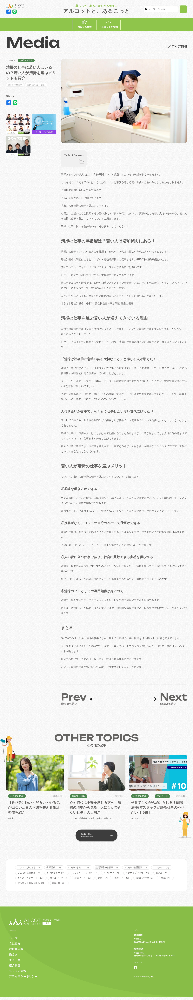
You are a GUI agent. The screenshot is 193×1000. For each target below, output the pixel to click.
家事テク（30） (122, 879)
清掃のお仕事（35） (146, 879)
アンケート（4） (111, 874)
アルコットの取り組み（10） (32, 884)
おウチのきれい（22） (79, 869)
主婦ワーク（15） (83, 879)
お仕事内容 (16, 951)
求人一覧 (15, 963)
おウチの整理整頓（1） (136, 869)
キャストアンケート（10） (30, 879)
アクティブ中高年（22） (138, 874)
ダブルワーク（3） (59, 879)
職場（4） (166, 879)
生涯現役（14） (54, 869)
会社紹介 (15, 946)
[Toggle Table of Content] (80, 162)
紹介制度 (15, 968)
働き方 (13, 957)
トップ (13, 940)
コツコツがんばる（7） (29, 869)
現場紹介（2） (59, 884)
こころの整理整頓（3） (29, 874)
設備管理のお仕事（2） (107, 869)
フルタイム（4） (161, 869)
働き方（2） (162, 874)
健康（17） (103, 879)
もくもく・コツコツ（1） (85, 874)
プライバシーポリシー (24, 979)
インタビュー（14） (56, 874)
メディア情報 (18, 974)
